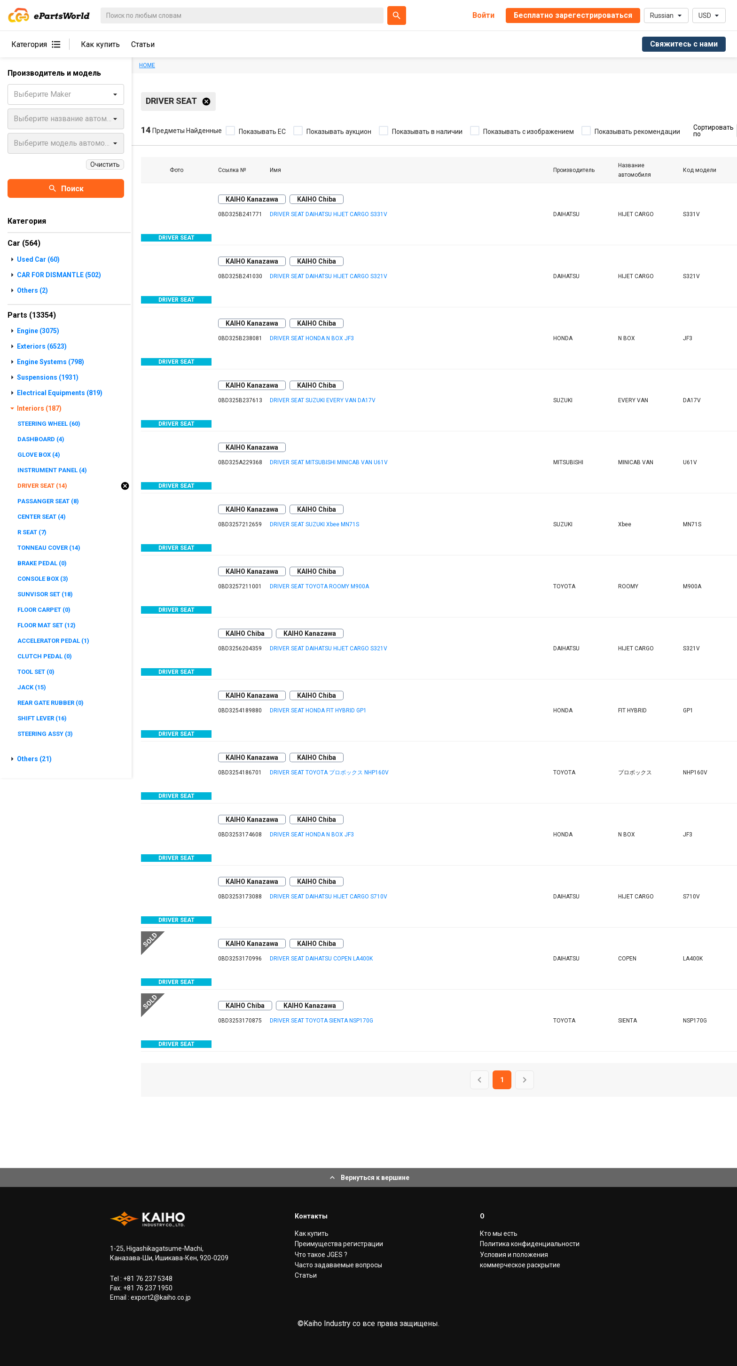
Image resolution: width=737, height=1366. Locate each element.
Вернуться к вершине (368, 1177)
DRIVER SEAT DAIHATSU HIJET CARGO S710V (328, 896)
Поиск (66, 188)
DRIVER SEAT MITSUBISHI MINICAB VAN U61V (329, 462)
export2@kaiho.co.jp (160, 1297)
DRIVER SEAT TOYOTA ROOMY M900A (319, 586)
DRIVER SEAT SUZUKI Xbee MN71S (314, 524)
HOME (147, 65)
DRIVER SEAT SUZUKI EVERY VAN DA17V (323, 400)
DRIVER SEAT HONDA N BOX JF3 (312, 338)
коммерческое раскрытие (520, 1265)
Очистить (105, 164)
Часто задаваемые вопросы (338, 1265)
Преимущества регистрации (339, 1244)
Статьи (143, 44)
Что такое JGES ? (321, 1254)
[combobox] (15, 94)
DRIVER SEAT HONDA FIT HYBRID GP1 (318, 710)
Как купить (100, 44)
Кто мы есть (498, 1233)
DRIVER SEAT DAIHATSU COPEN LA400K (321, 958)
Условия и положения (514, 1254)
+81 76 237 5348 (147, 1278)
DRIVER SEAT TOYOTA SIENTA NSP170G (321, 1020)
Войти (483, 15)
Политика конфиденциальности (530, 1244)
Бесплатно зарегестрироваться (573, 15)
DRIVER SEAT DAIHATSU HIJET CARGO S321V (328, 276)
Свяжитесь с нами (684, 43)
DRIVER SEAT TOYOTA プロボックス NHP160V (329, 772)
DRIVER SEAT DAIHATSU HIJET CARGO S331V (328, 214)
